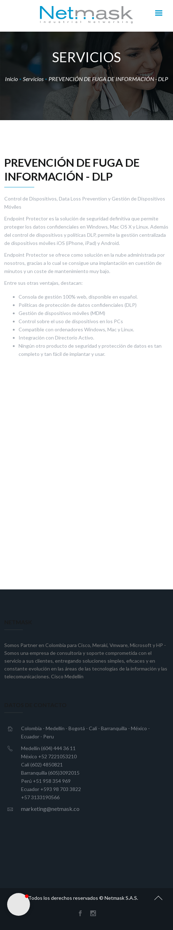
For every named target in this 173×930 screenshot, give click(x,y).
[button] (18, 904)
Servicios (33, 78)
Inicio (11, 78)
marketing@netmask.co (50, 808)
